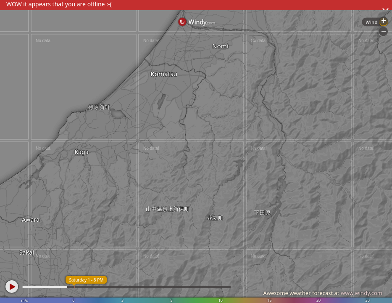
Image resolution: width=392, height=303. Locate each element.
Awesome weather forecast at (322, 293)
